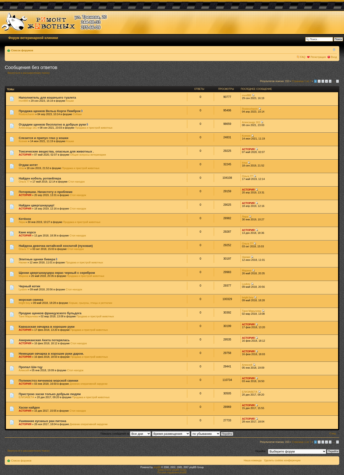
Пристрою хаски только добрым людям (50, 394)
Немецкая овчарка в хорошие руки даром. (51, 353)
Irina (21, 168)
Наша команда (252, 460)
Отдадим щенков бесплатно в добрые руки (52, 124)
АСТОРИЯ (25, 154)
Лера (22, 222)
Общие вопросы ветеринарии (88, 154)
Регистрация (318, 57)
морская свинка (31, 299)
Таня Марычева (28, 316)
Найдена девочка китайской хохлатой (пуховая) (56, 246)
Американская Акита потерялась (44, 340)
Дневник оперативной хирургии (88, 383)
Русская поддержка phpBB (172, 472)
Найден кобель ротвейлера (40, 178)
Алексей (24, 370)
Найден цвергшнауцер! (36, 205)
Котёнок (25, 219)
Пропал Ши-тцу (31, 367)
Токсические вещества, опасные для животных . (56, 151)
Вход (334, 57)
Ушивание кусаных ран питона (42, 421)
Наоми (23, 262)
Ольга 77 (24, 181)
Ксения (23, 141)
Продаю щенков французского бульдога (50, 313)
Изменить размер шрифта (333, 49)
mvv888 (23, 100)
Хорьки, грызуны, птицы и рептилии (90, 302)
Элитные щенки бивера (37, 259)
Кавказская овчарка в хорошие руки (47, 326)
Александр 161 (28, 127)
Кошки (70, 100)
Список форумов (22, 50)
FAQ (302, 57)
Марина (23, 276)
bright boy (24, 302)
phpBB (157, 467)
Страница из (301, 81)
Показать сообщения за (126, 433)
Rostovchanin (27, 114)
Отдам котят (28, 165)
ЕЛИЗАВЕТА (26, 397)
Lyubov (23, 289)
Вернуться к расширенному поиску (29, 72)
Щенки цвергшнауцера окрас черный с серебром (57, 273)
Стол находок (76, 181)
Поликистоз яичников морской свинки (48, 380)
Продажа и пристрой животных (93, 127)
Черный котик (29, 286)
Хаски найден (29, 407)
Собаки (77, 114)
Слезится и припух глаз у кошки (43, 138)
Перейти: (260, 451)
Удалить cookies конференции (282, 460)
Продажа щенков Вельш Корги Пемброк (49, 111)
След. (332, 433)
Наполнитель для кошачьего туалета (47, 97)
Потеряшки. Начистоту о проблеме (45, 192)
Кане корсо (27, 232)
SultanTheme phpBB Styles (171, 470)
